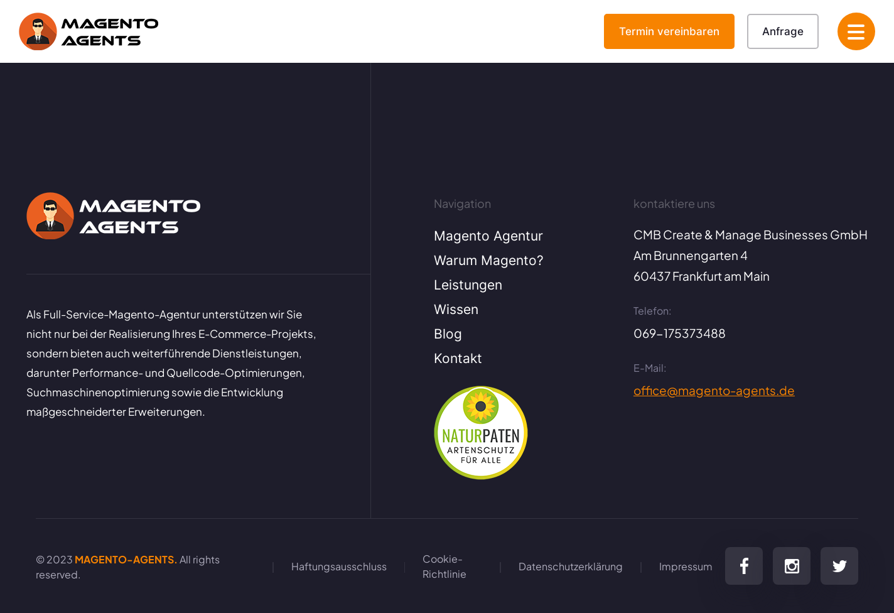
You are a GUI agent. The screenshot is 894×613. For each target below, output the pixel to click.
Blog (448, 333)
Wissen (456, 309)
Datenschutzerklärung (571, 565)
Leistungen (468, 284)
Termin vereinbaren (669, 30)
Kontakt (458, 358)
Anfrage (783, 30)
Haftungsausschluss (339, 565)
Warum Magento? (489, 260)
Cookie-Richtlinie (444, 565)
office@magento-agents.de (714, 389)
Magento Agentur (488, 235)
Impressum (686, 565)
